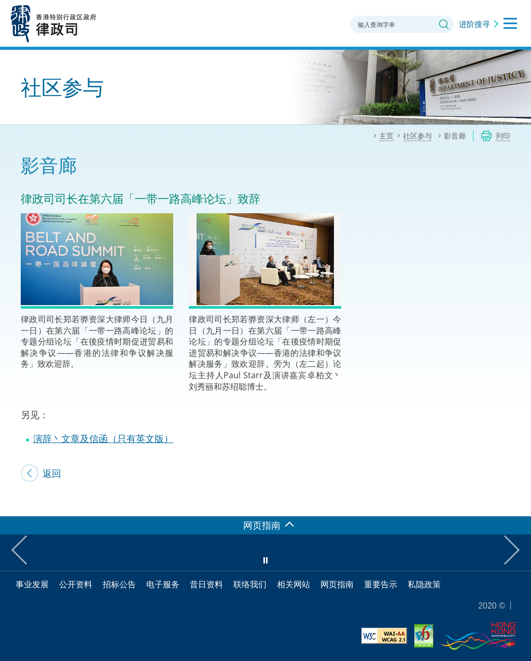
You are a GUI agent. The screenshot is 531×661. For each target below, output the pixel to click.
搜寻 (444, 24)
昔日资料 (206, 584)
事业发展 (32, 584)
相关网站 (293, 584)
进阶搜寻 (474, 24)
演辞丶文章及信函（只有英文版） (103, 438)
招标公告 (119, 584)
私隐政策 (424, 584)
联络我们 (250, 584)
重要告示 (380, 584)
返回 (52, 473)
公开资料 (75, 584)
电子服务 (162, 584)
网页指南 (337, 584)
